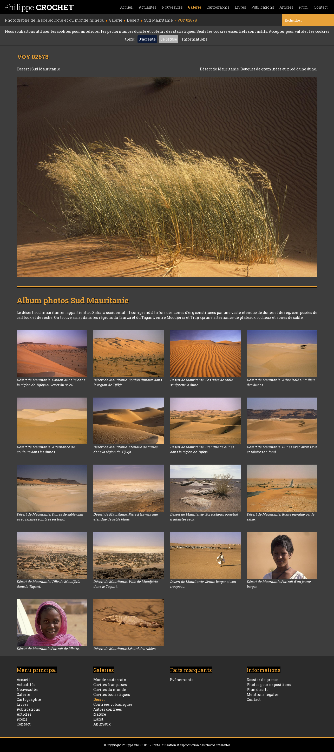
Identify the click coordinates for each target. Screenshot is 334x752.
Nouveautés (172, 7)
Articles (286, 7)
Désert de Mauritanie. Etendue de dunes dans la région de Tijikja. (125, 449)
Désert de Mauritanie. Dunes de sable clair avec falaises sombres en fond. (50, 517)
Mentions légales (263, 694)
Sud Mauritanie (45, 69)
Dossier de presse (262, 679)
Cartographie (218, 7)
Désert (23, 69)
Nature (99, 714)
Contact (321, 7)
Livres (240, 7)
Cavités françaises (110, 684)
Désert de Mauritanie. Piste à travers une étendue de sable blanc (125, 517)
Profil (304, 7)
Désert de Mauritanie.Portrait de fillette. (48, 648)
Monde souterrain (109, 679)
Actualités (147, 7)
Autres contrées (107, 709)
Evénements (181, 679)
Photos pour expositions (269, 684)
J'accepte (147, 39)
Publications (262, 7)
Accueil (127, 7)
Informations (194, 39)
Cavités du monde (109, 689)
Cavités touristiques (111, 694)
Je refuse (168, 39)
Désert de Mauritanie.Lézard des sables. (124, 648)
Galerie (194, 7)
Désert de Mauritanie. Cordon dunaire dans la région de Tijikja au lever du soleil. (51, 382)
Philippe (39, 7)
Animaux (102, 724)
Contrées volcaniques (113, 704)
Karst (98, 719)
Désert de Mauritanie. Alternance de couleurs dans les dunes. (46, 449)
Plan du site (257, 689)
